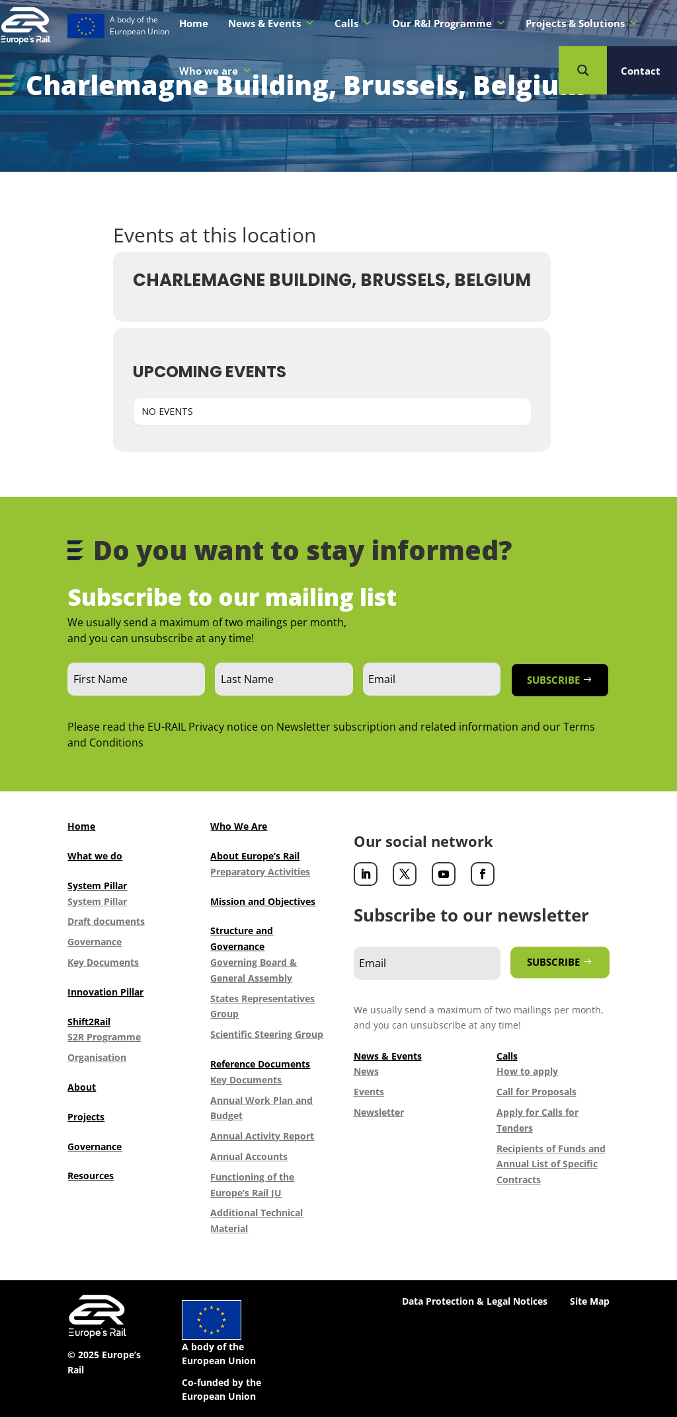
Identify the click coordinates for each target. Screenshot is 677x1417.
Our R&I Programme (449, 23)
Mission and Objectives (262, 901)
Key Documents (103, 962)
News (366, 1071)
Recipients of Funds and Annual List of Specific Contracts (551, 1164)
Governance (94, 941)
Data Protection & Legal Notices (474, 1301)
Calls (353, 23)
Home (193, 23)
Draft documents (106, 921)
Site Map (590, 1301)
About (81, 1087)
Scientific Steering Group (266, 1034)
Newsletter (379, 1112)
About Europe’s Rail (254, 856)
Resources (90, 1175)
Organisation (96, 1057)
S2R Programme (104, 1037)
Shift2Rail (88, 1021)
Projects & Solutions (582, 23)
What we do (94, 856)
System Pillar (97, 885)
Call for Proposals (537, 1091)
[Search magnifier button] (583, 70)
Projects (85, 1116)
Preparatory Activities (260, 871)
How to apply (527, 1071)
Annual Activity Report (262, 1136)
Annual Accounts (249, 1156)
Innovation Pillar (105, 992)
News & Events (271, 23)
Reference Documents (260, 1064)
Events (369, 1091)
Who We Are (238, 826)
